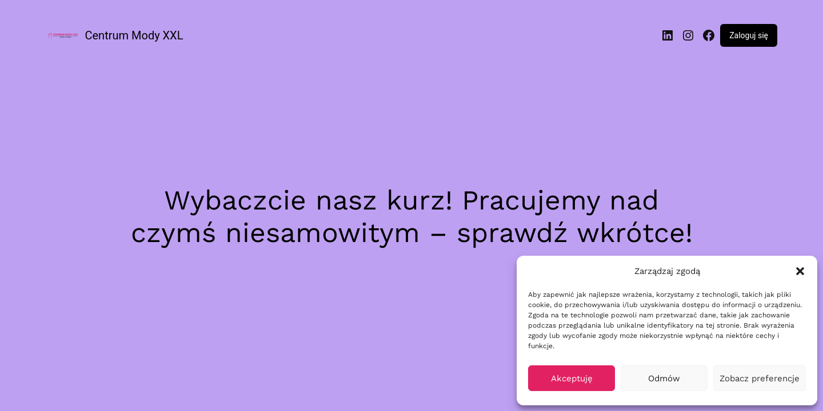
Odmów (664, 378)
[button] (800, 271)
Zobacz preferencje (760, 378)
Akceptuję (572, 378)
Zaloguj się (748, 35)
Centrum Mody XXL (134, 35)
